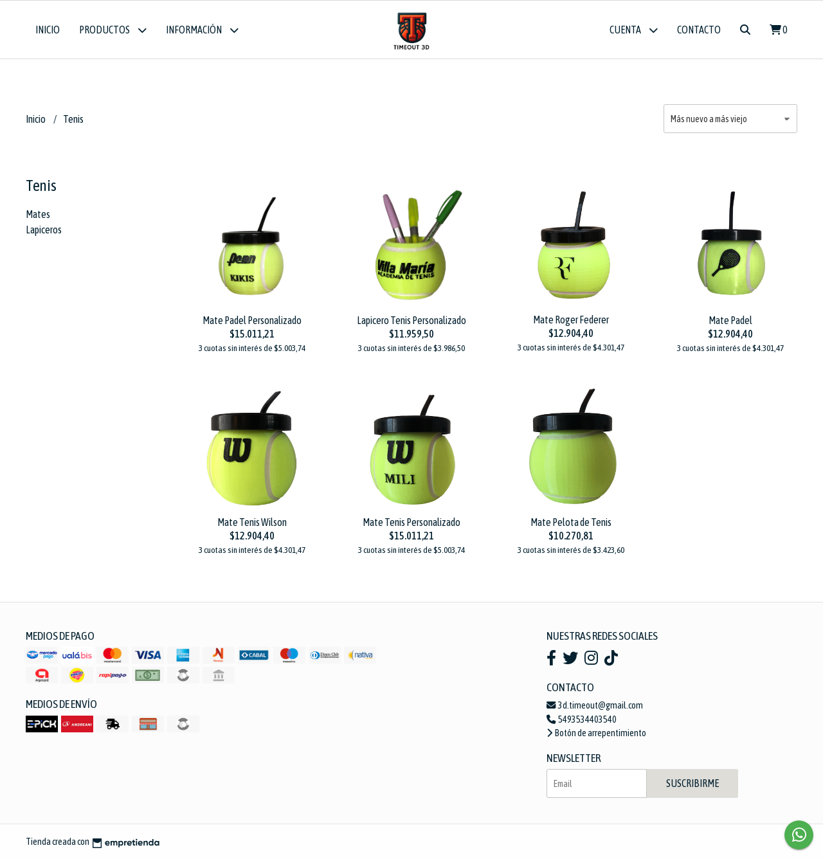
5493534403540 (582, 719)
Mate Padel (730, 320)
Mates (38, 214)
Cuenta (634, 30)
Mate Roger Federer (571, 319)
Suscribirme (692, 783)
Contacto (699, 29)
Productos (113, 30)
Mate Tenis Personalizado (411, 522)
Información (202, 30)
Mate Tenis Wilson (252, 522)
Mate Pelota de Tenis (570, 522)
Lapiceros (44, 229)
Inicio (47, 29)
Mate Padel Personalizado (252, 320)
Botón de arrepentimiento (596, 733)
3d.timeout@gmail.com (595, 705)
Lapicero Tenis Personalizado (411, 320)
